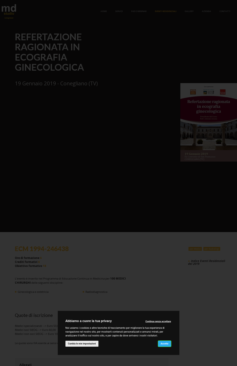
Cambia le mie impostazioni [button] (82, 343)
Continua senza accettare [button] (158, 321)
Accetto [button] (165, 343)
